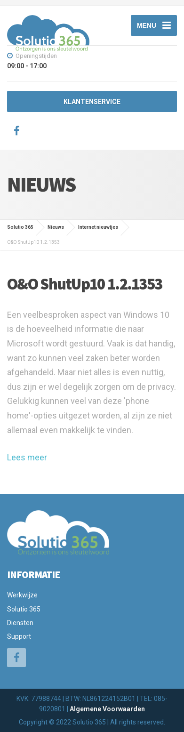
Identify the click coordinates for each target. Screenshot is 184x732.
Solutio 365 (23, 609)
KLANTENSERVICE (92, 101)
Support (19, 636)
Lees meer (27, 457)
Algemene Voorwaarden (107, 709)
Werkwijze (22, 595)
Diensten (20, 623)
